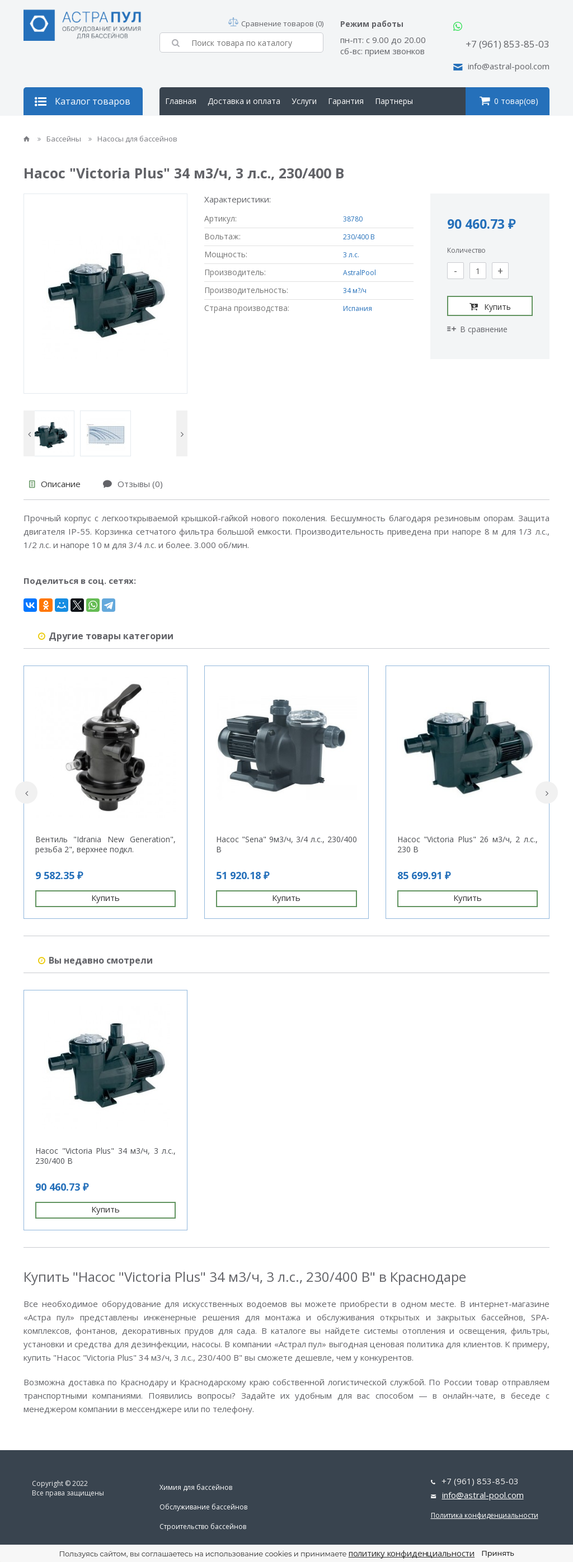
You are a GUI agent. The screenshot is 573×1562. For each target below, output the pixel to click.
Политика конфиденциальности (484, 1515)
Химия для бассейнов (195, 1487)
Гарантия (346, 101)
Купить (490, 306)
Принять (497, 1553)
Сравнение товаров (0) (275, 23)
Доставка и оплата (244, 101)
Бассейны (60, 139)
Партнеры (394, 101)
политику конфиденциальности (412, 1553)
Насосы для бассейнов (132, 139)
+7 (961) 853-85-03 (507, 43)
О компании (187, 129)
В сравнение (477, 329)
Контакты (240, 129)
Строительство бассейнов (202, 1526)
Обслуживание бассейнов (203, 1507)
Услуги (304, 101)
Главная (180, 101)
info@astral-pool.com (508, 66)
